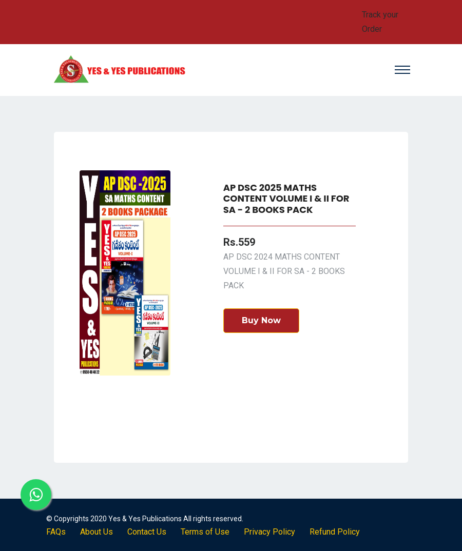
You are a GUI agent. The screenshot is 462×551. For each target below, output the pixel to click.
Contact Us (146, 532)
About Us (96, 532)
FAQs (56, 532)
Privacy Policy (269, 532)
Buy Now (261, 320)
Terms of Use (205, 532)
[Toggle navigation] (399, 70)
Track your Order (380, 22)
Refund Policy (335, 532)
